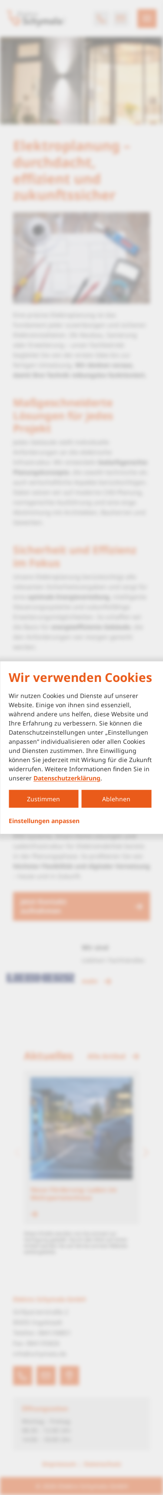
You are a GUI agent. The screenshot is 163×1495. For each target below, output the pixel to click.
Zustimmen (43, 799)
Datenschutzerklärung (66, 778)
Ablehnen (116, 799)
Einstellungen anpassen (44, 821)
